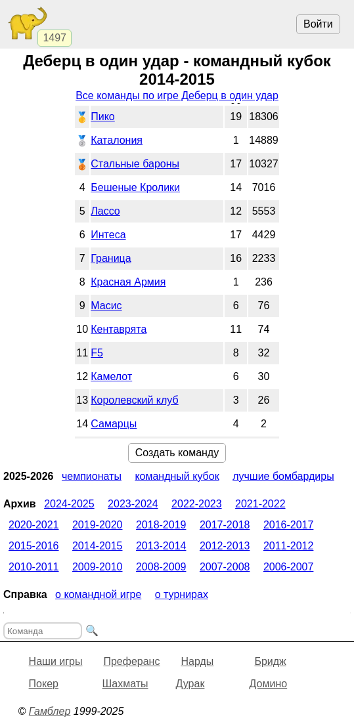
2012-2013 (225, 545)
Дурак (190, 683)
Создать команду (177, 452)
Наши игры (56, 661)
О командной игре (98, 594)
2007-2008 (225, 566)
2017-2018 (225, 524)
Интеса (108, 234)
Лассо (105, 211)
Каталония (117, 140)
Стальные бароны (135, 163)
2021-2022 (260, 503)
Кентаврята (118, 329)
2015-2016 (34, 545)
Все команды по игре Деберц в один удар (177, 95)
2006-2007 (288, 566)
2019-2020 (97, 524)
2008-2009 (161, 566)
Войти (318, 24)
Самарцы (114, 423)
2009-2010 (97, 566)
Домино (269, 683)
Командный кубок (177, 476)
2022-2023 (196, 503)
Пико (103, 116)
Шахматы (125, 683)
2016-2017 (288, 524)
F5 (97, 352)
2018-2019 (161, 524)
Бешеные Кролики (135, 187)
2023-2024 (133, 503)
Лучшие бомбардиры (283, 476)
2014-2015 (97, 545)
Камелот (111, 376)
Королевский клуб (134, 400)
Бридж (270, 661)
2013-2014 (161, 545)
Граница (111, 258)
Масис (106, 305)
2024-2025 (69, 503)
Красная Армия (128, 282)
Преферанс (131, 661)
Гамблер (50, 711)
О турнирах (181, 594)
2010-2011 (34, 566)
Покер (43, 683)
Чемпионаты (92, 476)
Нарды (197, 661)
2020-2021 (34, 524)
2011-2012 (288, 545)
